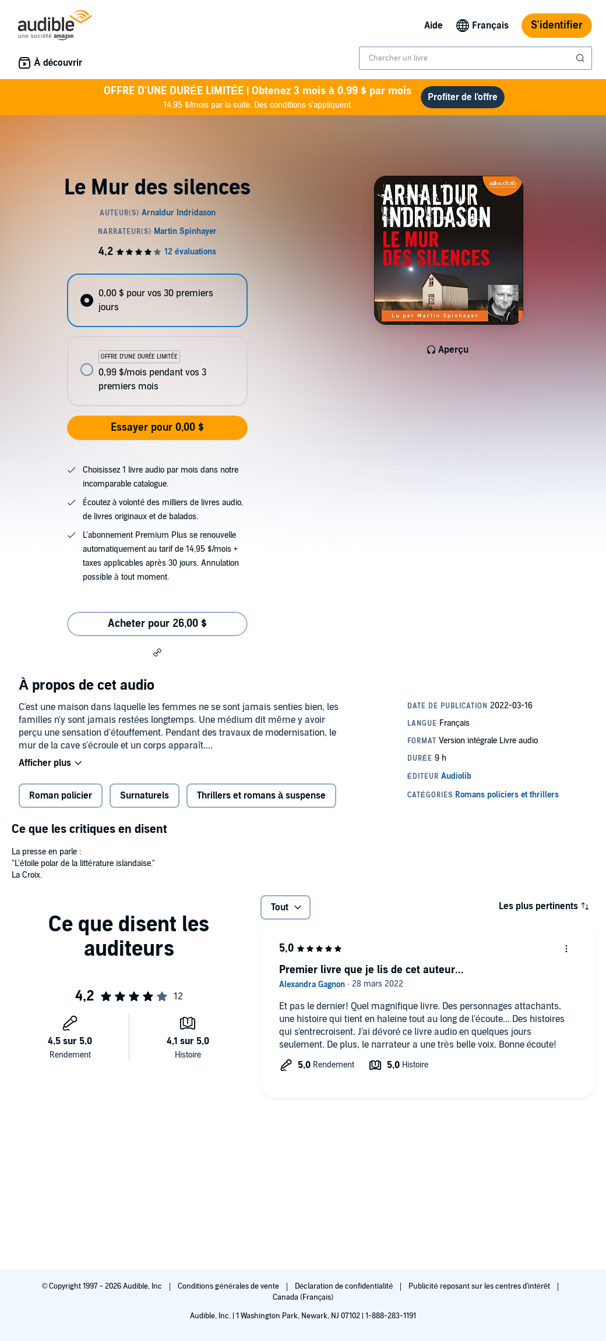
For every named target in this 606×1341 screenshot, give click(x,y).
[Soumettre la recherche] (581, 58)
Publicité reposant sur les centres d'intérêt (480, 1286)
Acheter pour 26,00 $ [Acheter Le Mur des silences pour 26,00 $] (157, 624)
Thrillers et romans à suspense (261, 795)
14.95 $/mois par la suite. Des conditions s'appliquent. (257, 97)
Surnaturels (144, 795)
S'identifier (557, 25)
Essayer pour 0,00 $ (157, 427)
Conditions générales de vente (229, 1286)
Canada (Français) (303, 1297)
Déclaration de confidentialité (344, 1286)
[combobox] (475, 58)
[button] (157, 652)
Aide (433, 25)
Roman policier (60, 795)
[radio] (157, 300)
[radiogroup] (157, 340)
